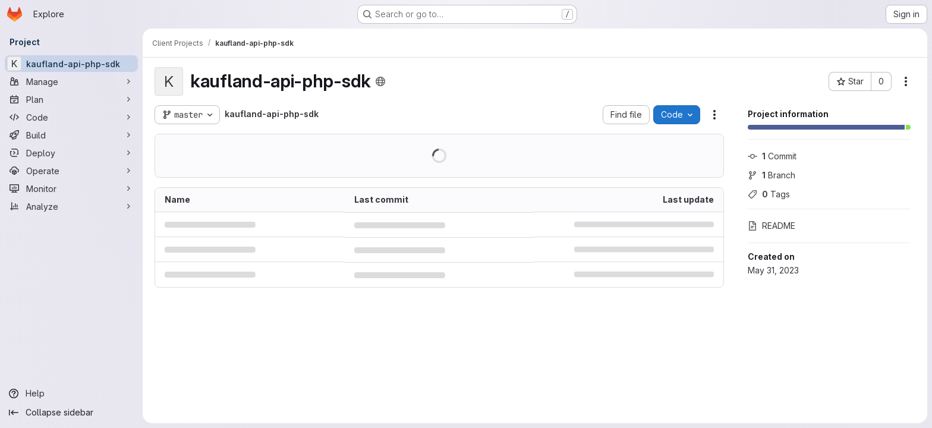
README (771, 226)
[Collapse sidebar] (71, 412)
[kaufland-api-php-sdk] (71, 63)
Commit (772, 156)
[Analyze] (71, 206)
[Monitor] (71, 188)
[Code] (71, 117)
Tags (769, 194)
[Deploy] (71, 152)
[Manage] (71, 81)
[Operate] (71, 170)
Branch (771, 175)
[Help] (71, 393)
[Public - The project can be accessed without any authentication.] (380, 81)
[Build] (71, 135)
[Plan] (71, 99)
